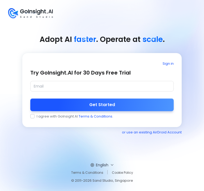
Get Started (102, 105)
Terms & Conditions (95, 116)
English (102, 165)
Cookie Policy (122, 172)
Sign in (168, 63)
